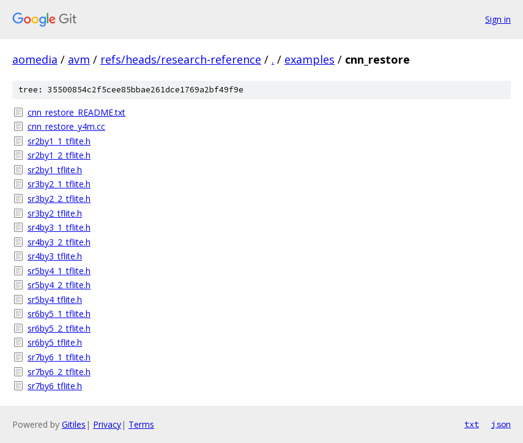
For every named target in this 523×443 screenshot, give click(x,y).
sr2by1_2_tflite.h (59, 155)
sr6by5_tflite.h (55, 342)
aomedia (34, 59)
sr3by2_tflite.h (55, 213)
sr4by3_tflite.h (55, 256)
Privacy (107, 424)
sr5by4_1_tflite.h (59, 271)
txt (471, 424)
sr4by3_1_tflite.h (59, 227)
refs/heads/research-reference (180, 59)
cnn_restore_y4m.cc (66, 126)
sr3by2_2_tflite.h (59, 198)
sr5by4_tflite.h (55, 299)
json (501, 424)
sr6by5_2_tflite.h (59, 328)
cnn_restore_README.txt (76, 112)
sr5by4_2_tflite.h (59, 285)
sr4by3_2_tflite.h (59, 242)
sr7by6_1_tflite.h (59, 357)
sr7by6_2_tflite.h (59, 372)
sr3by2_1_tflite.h (59, 184)
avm (79, 59)
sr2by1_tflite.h (55, 170)
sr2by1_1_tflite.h (59, 141)
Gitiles (74, 424)
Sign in (498, 19)
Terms (141, 424)
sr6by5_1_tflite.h (59, 313)
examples (309, 59)
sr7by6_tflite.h (55, 386)
